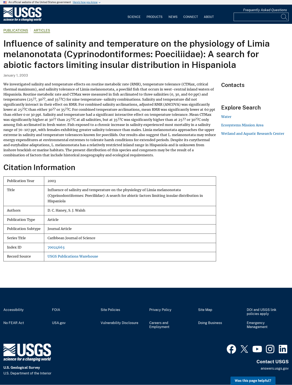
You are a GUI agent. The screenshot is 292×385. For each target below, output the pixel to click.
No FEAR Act (13, 323)
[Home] (22, 20)
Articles (42, 30)
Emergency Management (257, 325)
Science (134, 17)
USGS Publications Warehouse (73, 256)
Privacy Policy (160, 310)
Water (226, 117)
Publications (15, 30)
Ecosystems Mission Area (242, 125)
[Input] (261, 17)
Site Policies (110, 310)
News (173, 17)
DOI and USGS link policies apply (261, 312)
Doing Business (210, 323)
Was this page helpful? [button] (253, 381)
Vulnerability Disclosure (119, 323)
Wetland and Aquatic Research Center (252, 133)
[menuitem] (134, 14)
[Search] (284, 17)
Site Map (205, 310)
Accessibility (13, 310)
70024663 (56, 247)
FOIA (56, 310)
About (209, 17)
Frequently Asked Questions (265, 10)
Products (154, 17)
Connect (190, 17)
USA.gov (59, 323)
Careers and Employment (159, 325)
